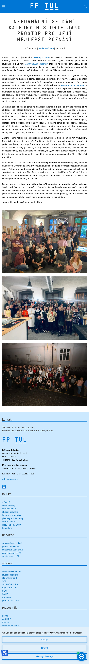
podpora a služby (10, 600)
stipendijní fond (9, 578)
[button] (3, 6)
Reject (44, 648)
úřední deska (8, 521)
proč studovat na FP (11, 553)
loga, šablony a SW (11, 525)
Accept (44, 639)
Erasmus (6, 597)
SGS (4, 591)
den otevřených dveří (12, 543)
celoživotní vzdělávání (12, 549)
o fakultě (6, 502)
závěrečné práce (10, 584)
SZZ (4, 581)
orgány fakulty (9, 508)
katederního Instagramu (73, 85)
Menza (5, 622)
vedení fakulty (9, 505)
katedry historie (41, 57)
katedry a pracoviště (11, 515)
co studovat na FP (11, 556)
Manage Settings (44, 656)
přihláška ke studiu (11, 546)
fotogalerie (7, 528)
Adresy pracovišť (10, 479)
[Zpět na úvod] (44, 6)
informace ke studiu (11, 571)
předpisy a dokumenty (12, 518)
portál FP (6, 619)
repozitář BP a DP (11, 587)
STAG (5, 616)
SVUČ (5, 594)
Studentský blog (46, 48)
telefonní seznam (10, 625)
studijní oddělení (10, 512)
